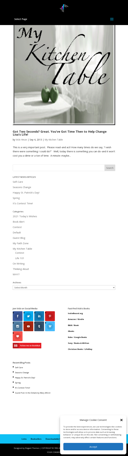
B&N (70, 325)
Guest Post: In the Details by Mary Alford (32, 392)
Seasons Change (22, 187)
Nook (76, 325)
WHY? (16, 274)
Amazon (72, 319)
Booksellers (36, 438)
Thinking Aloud (21, 269)
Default (17, 232)
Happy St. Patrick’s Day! (26, 192)
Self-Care (18, 181)
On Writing (19, 263)
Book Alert (18, 221)
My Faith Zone (21, 243)
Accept (93, 446)
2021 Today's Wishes (25, 216)
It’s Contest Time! (23, 203)
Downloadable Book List (57, 438)
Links (24, 438)
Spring (16, 198)
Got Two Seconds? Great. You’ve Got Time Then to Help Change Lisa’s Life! (60, 133)
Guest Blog (19, 237)
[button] (121, 420)
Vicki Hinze (21, 139)
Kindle (81, 319)
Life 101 (19, 258)
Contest (17, 227)
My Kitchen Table (54, 139)
